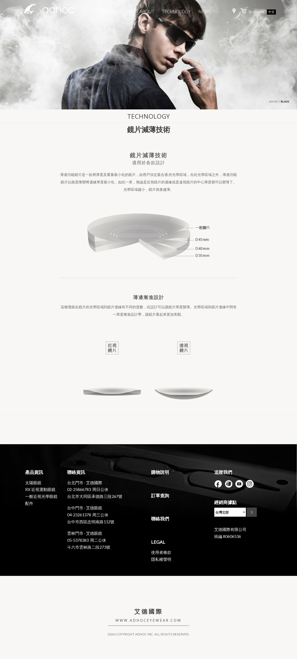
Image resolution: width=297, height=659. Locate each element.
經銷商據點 (225, 502)
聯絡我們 (160, 518)
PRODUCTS (120, 12)
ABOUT (147, 12)
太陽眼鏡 (33, 482)
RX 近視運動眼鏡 (40, 489)
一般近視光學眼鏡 (41, 496)
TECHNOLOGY (176, 12)
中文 (271, 12)
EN (262, 12)
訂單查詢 (160, 495)
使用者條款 (161, 552)
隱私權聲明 (161, 559)
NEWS (204, 12)
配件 (29, 503)
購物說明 (160, 472)
